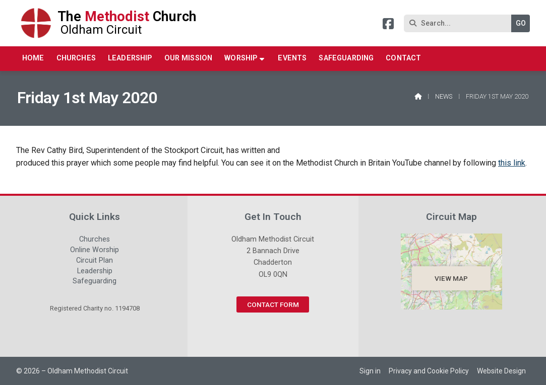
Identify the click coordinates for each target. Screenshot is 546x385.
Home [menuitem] (33, 58)
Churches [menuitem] (76, 58)
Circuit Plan (94, 262)
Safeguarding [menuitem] (346, 58)
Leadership (94, 272)
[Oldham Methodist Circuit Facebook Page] (388, 25)
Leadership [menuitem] (130, 58)
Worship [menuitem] (240, 58)
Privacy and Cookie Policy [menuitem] (429, 371)
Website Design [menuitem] (501, 371)
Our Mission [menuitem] (188, 58)
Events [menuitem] (292, 58)
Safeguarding (94, 281)
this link (511, 163)
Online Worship (94, 251)
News (443, 96)
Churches (94, 241)
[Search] (460, 23)
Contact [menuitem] (403, 58)
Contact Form (273, 304)
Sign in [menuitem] (370, 371)
